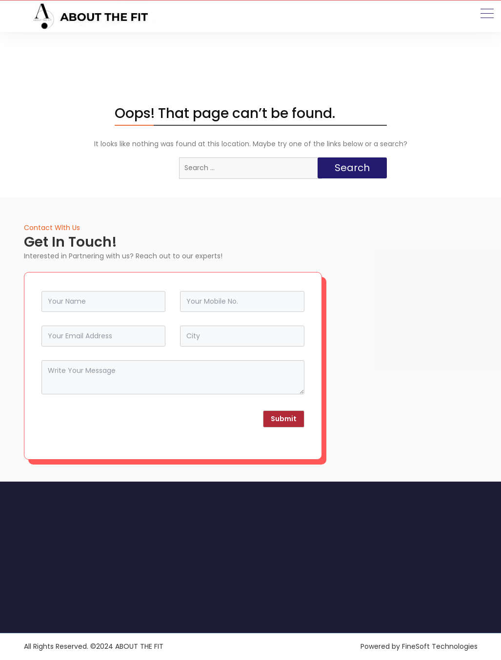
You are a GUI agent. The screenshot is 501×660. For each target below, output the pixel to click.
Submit (284, 419)
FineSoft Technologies (440, 646)
